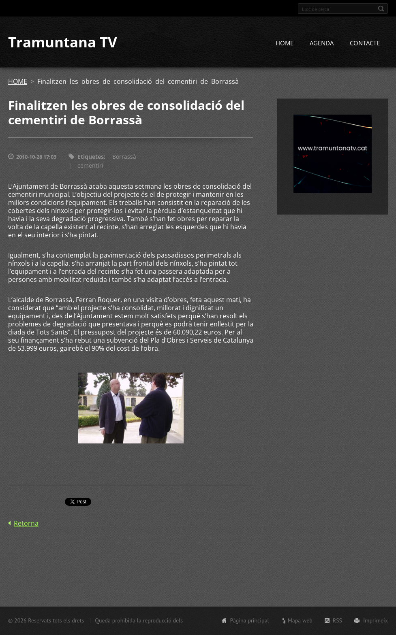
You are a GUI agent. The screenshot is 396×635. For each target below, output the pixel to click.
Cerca (381, 8)
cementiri (90, 166)
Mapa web (300, 620)
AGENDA (322, 43)
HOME (284, 43)
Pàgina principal (249, 620)
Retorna (26, 523)
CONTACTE (365, 43)
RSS (337, 620)
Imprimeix (375, 620)
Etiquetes (90, 157)
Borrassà (124, 157)
